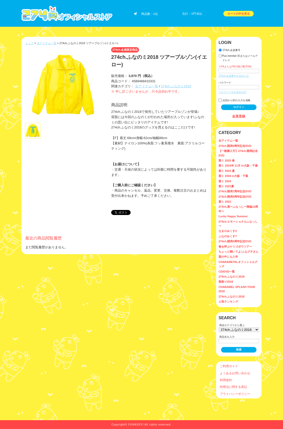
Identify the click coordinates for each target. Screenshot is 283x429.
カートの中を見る (238, 13)
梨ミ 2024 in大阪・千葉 (233, 175)
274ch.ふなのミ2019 (232, 276)
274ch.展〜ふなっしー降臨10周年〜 (238, 208)
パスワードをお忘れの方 (232, 92)
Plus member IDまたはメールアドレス (238, 58)
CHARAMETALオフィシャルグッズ (238, 264)
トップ (29, 43)
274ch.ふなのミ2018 (176, 86)
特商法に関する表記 (233, 386)
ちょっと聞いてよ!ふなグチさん (238, 251)
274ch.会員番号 (229, 50)
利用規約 (226, 380)
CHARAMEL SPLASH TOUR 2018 (237, 289)
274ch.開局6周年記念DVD (235, 196)
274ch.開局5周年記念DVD (235, 241)
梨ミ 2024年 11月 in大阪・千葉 (238, 165)
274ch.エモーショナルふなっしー (238, 223)
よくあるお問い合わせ (235, 373)
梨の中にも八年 (228, 256)
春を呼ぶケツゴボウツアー (235, 246)
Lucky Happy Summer (233, 216)
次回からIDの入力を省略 (234, 100)
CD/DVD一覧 (227, 271)
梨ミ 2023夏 (226, 186)
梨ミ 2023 (225, 201)
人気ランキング (228, 301)
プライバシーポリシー (235, 393)
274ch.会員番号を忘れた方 (234, 75)
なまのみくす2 (228, 230)
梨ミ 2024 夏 (227, 170)
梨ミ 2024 (225, 181)
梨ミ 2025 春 (227, 160)
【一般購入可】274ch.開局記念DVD (238, 153)
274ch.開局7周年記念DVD (235, 191)
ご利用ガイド (229, 366)
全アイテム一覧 (46, 43)
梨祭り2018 (226, 281)
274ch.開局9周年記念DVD (235, 145)
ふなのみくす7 (228, 236)
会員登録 (239, 116)
